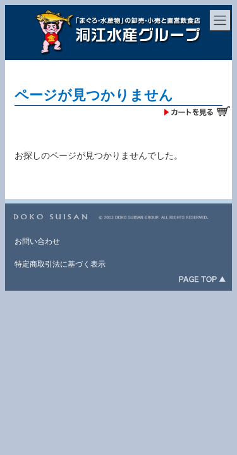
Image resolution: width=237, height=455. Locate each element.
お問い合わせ (37, 241)
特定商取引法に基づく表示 (60, 264)
